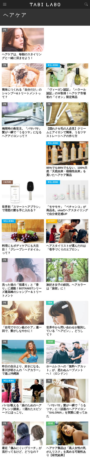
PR (4, 30)
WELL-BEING (53, 65)
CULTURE (7, 182)
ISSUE (50, 342)
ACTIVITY (51, 221)
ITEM (50, 303)
